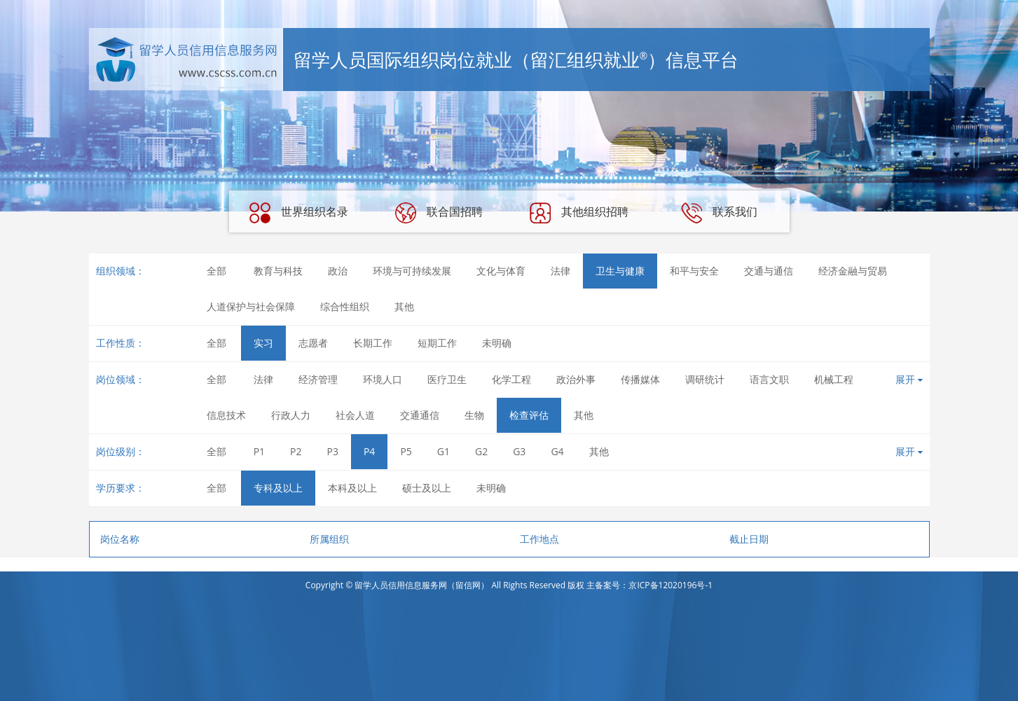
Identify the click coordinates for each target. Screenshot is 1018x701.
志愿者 (313, 342)
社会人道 (355, 415)
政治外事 (576, 379)
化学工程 (511, 379)
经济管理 (318, 379)
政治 (338, 270)
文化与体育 (500, 270)
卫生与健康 (620, 270)
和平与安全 (694, 270)
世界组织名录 (298, 212)
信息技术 (226, 415)
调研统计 (704, 379)
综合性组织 (344, 306)
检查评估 (529, 415)
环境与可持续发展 (412, 270)
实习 (263, 342)
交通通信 (419, 415)
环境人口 (382, 379)
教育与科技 (278, 270)
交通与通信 (768, 270)
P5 (405, 451)
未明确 (496, 342)
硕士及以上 (426, 487)
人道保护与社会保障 (251, 306)
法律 (560, 270)
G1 (443, 451)
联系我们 (719, 212)
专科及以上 (278, 487)
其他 (404, 306)
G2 (481, 451)
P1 (259, 451)
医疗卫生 (447, 379)
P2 (295, 451)
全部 (216, 270)
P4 (369, 451)
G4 (557, 451)
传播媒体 (640, 379)
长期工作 (372, 342)
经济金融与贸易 (852, 270)
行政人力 (290, 415)
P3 (332, 451)
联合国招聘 (438, 212)
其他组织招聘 (579, 212)
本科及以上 (352, 487)
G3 (519, 451)
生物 (474, 415)
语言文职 (769, 379)
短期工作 (437, 342)
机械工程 (833, 379)
